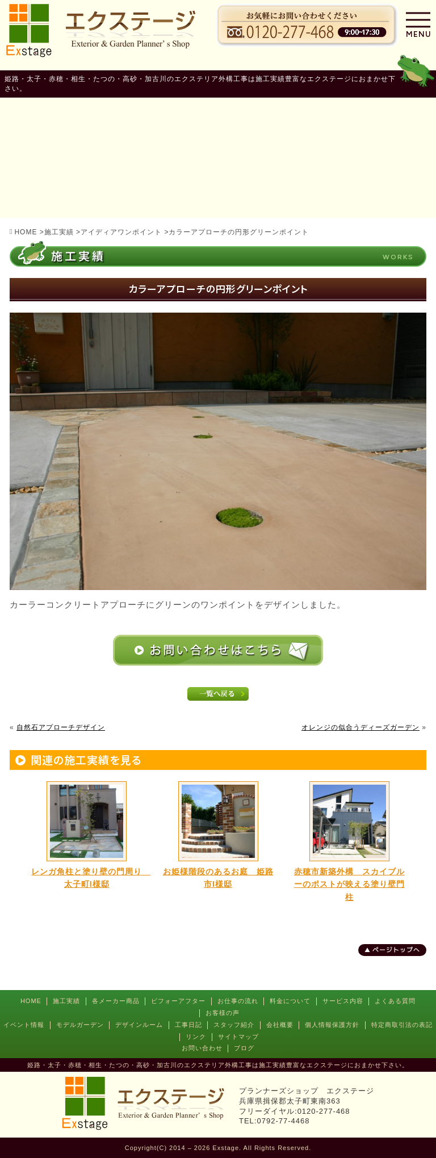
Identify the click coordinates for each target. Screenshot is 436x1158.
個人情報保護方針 (332, 1024)
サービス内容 (342, 1000)
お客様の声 (223, 1012)
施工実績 (66, 1000)
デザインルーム (139, 1024)
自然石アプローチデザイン (60, 727)
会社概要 (280, 1024)
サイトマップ (238, 1036)
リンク (196, 1036)
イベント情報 (23, 1024)
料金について (290, 1000)
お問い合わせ (202, 1048)
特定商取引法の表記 (402, 1024)
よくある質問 (395, 1000)
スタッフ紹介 (233, 1024)
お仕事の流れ (237, 1000)
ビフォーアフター (178, 1000)
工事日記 (188, 1024)
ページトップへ (396, 949)
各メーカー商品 (116, 1000)
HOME (30, 1000)
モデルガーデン (80, 1024)
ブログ (244, 1048)
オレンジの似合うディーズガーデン (360, 727)
